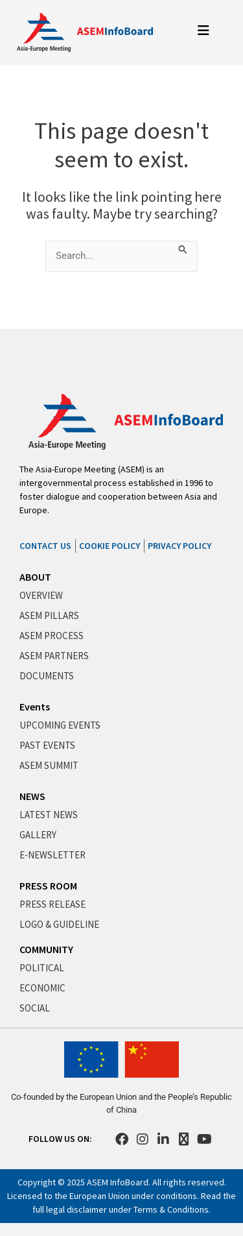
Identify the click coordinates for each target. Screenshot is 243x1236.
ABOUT (35, 576)
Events (34, 706)
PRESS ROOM (48, 885)
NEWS (32, 796)
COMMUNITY (46, 949)
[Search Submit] (183, 248)
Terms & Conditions (171, 1209)
